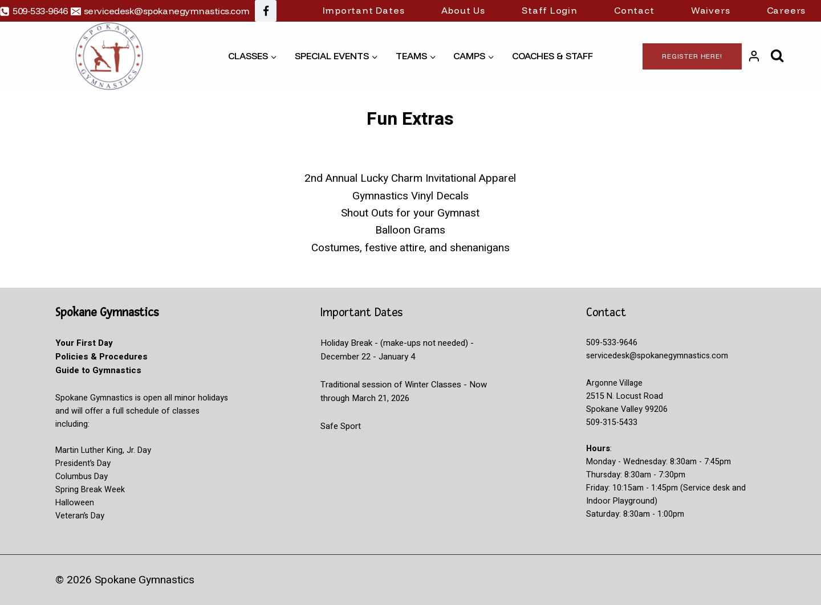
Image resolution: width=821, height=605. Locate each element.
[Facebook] (266, 11)
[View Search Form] (777, 56)
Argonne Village (615, 383)
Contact (634, 10)
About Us (463, 10)
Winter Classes (433, 384)
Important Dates (364, 10)
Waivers (710, 10)
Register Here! (692, 56)
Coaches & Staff (552, 56)
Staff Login (550, 10)
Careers (786, 10)
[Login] (754, 56)
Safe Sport (340, 426)
